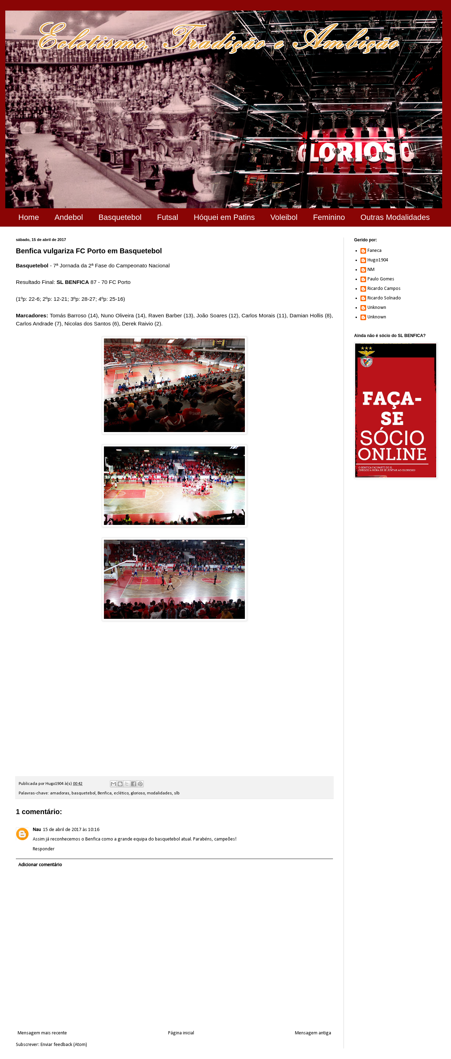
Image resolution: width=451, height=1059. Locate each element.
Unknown (376, 307)
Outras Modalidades (395, 217)
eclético (121, 793)
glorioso (138, 793)
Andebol (69, 217)
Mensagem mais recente (42, 1033)
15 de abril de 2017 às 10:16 (71, 829)
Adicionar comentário (40, 865)
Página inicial (181, 1033)
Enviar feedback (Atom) (64, 1044)
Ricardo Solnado (384, 298)
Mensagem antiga (313, 1033)
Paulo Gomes (380, 279)
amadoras (59, 793)
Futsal (167, 217)
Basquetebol (119, 217)
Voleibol (283, 217)
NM (371, 269)
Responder (44, 849)
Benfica (105, 793)
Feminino (329, 217)
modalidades (159, 793)
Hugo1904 (377, 260)
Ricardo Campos (384, 288)
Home (28, 217)
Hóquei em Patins (224, 217)
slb (177, 793)
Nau (37, 829)
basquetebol (83, 793)
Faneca (374, 250)
